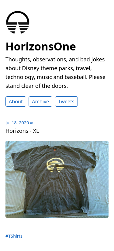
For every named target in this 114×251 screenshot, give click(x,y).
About (16, 101)
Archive (40, 101)
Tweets (66, 101)
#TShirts (13, 236)
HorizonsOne (40, 46)
